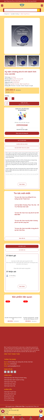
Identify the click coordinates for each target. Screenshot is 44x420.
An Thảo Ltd (35, 406)
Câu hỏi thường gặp (9, 400)
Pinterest (13, 85)
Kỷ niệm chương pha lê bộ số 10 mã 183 (13, 318)
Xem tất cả (22, 238)
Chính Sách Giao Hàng (9, 384)
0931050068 (22, 125)
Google (31, 85)
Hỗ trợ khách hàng (9, 398)
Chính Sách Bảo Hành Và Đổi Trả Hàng (14, 379)
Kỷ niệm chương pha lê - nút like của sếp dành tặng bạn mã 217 (30, 318)
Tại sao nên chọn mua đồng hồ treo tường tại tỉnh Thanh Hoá (25, 198)
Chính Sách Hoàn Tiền (9, 386)
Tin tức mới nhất (22, 193)
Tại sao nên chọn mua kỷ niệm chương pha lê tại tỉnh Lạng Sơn (26, 221)
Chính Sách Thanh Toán (10, 382)
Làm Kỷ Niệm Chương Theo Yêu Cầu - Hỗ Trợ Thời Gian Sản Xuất (27, 205)
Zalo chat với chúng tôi (22, 133)
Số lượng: (7, 95)
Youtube (18, 85)
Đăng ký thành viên (9, 396)
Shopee (27, 85)
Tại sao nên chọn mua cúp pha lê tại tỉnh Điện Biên (27, 213)
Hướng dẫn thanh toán (10, 394)
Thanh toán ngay (4, 413)
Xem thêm (22, 184)
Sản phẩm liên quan (22, 296)
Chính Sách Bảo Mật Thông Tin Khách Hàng (15, 377)
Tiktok (22, 85)
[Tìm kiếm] (38, 10)
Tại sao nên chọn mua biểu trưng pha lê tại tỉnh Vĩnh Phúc (26, 229)
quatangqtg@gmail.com (14, 366)
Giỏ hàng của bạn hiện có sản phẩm (8, 410)
